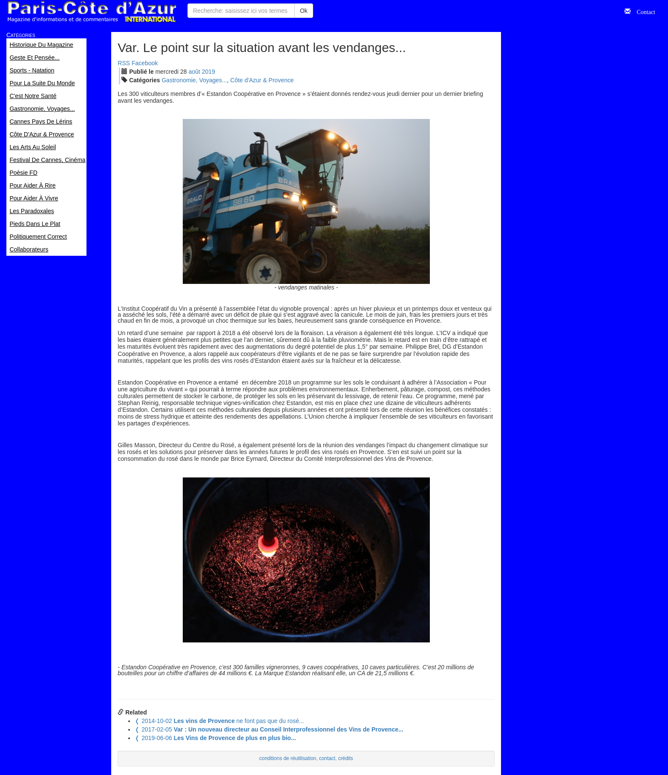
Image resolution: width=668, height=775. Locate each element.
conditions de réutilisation (288, 758)
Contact (643, 11)
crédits (345, 758)
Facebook (145, 63)
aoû (194, 71)
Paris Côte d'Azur (91, 11)
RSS (124, 63)
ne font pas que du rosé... (219, 720)
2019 (208, 71)
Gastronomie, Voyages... (194, 80)
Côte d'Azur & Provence (262, 80)
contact (327, 758)
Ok (304, 10)
